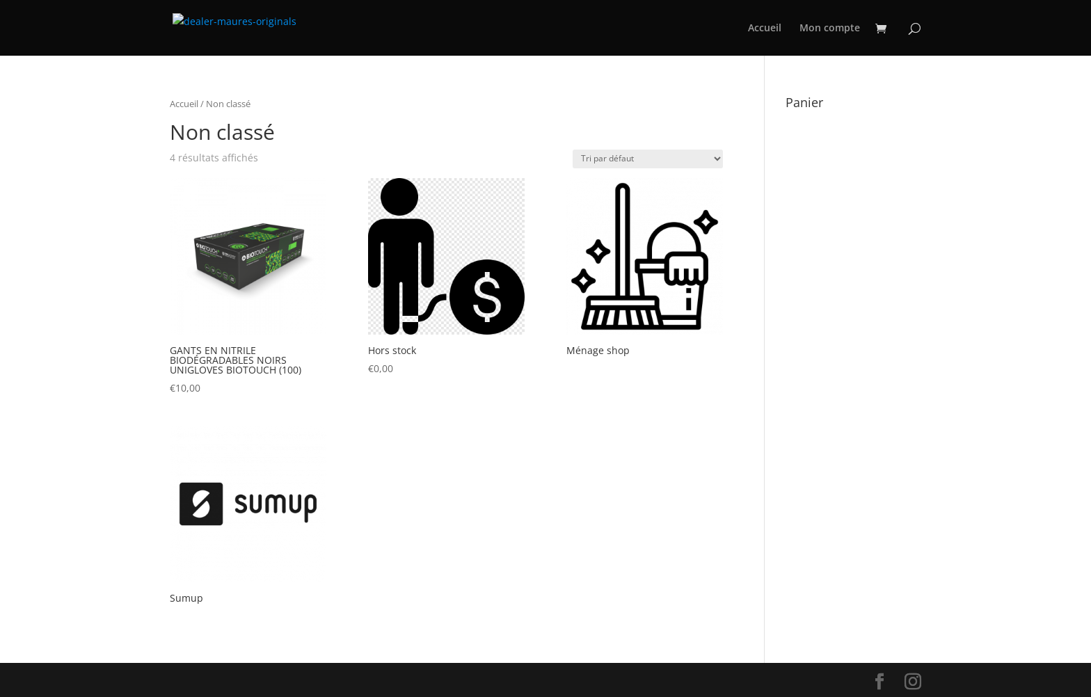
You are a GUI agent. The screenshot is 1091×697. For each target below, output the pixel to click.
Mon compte (829, 28)
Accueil (764, 28)
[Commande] (648, 159)
